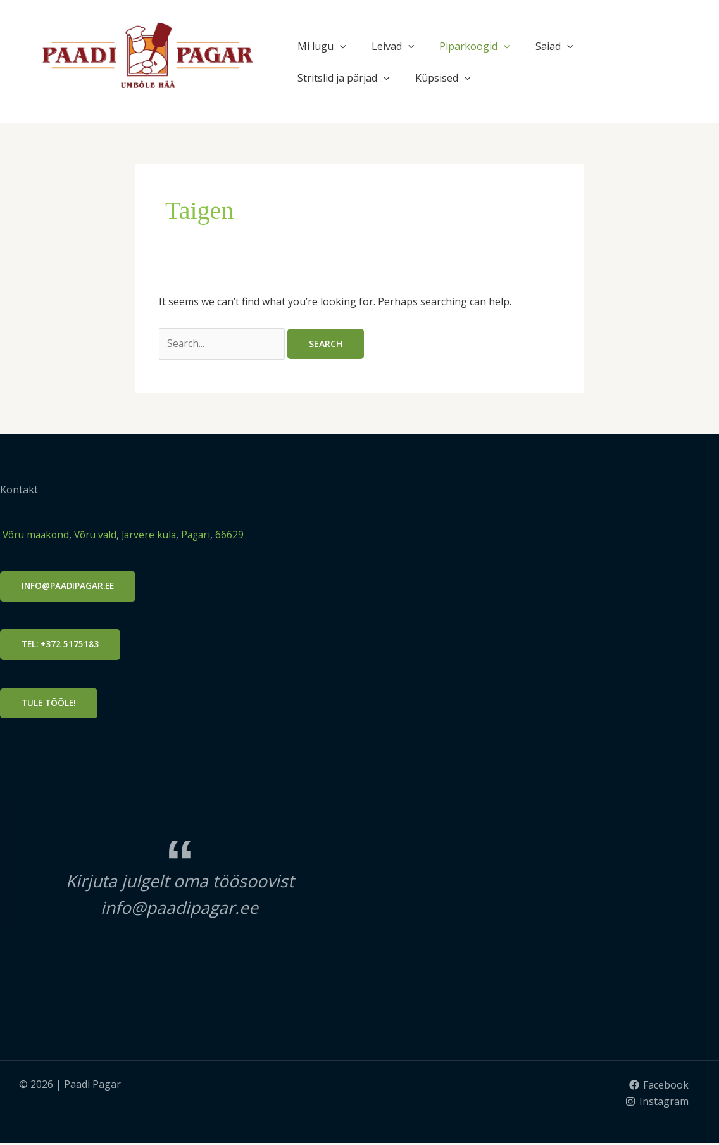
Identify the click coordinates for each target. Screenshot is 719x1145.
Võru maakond (36, 535)
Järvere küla (155, 535)
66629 (240, 535)
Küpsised (443, 78)
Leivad (393, 46)
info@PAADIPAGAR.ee (69, 587)
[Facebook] (658, 1087)
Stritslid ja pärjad (343, 78)
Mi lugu (321, 46)
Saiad (554, 46)
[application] (340, 46)
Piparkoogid (474, 46)
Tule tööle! (50, 705)
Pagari (205, 535)
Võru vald (100, 535)
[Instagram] (656, 1103)
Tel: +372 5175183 (61, 646)
